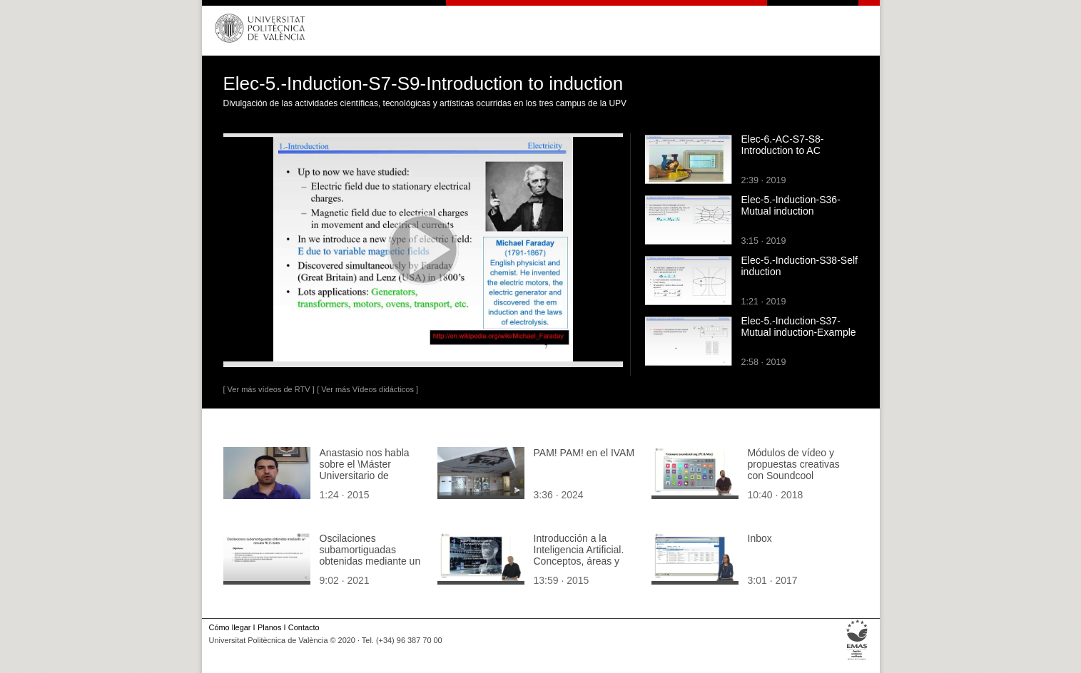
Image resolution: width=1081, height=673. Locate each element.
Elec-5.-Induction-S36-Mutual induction (791, 205)
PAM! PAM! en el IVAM (584, 452)
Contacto (304, 627)
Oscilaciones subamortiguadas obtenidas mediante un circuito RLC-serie (370, 555)
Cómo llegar (230, 627)
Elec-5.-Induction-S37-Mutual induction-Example (798, 326)
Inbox (760, 538)
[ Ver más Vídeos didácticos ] (367, 389)
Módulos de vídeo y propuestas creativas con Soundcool (794, 464)
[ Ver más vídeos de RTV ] (269, 389)
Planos (269, 627)
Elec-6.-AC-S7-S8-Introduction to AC (782, 144)
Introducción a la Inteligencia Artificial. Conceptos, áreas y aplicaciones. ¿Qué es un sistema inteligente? (585, 561)
